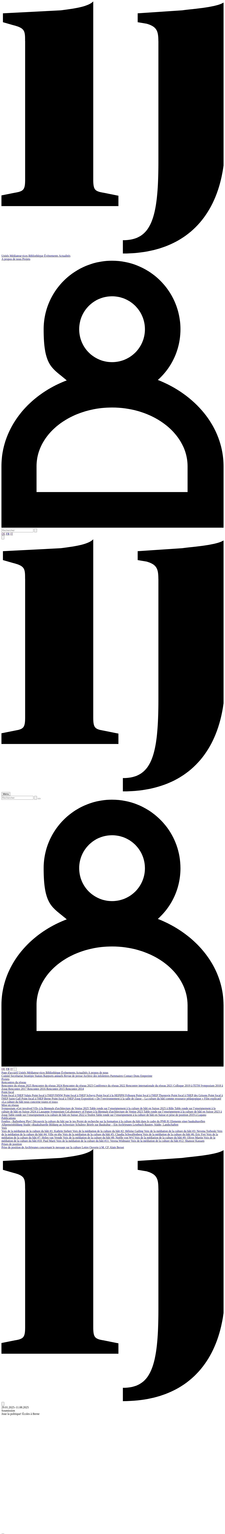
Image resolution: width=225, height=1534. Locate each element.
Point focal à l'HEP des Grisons (189, 1095)
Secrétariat (17, 1075)
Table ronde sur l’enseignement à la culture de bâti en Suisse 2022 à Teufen (52, 1114)
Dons (136, 1075)
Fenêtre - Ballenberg (13, 1121)
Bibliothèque (36, 255)
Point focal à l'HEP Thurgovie (153, 1095)
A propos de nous (11, 259)
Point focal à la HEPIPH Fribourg (116, 1095)
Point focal (7, 1092)
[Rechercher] (17, 530)
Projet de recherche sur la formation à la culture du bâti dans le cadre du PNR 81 (123, 1121)
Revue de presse (73, 1075)
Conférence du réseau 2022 (110, 1085)
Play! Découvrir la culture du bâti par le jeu (51, 1121)
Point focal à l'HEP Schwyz (80, 1095)
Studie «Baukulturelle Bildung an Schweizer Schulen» (55, 1124)
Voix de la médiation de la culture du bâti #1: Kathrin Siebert (36, 1131)
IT (11, 533)
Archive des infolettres (96, 1075)
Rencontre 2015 (55, 1088)
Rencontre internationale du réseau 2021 (149, 1085)
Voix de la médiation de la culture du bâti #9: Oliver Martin (169, 1137)
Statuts (39, 1075)
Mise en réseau (10, 1105)
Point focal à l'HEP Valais (16, 1095)
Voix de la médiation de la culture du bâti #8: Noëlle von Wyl (98, 1137)
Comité (6, 1075)
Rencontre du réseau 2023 (78, 1085)
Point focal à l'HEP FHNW (48, 1095)
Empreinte (146, 1075)
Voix (4, 1127)
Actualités (64, 255)
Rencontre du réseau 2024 (47, 1085)
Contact (129, 1075)
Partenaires (117, 1075)
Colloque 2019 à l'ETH (187, 1085)
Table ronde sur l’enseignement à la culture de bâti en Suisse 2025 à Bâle (132, 1108)
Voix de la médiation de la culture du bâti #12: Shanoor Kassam (167, 1140)
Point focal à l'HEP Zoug (66, 1098)
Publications (8, 1118)
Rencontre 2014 (74, 1088)
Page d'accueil (10, 1072)
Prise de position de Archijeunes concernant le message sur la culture (41, 1147)
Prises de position (11, 1144)
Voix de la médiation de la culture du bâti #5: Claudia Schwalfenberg (103, 1134)
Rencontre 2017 (17, 1088)
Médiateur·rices (19, 255)
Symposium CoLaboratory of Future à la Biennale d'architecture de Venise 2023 (97, 1111)
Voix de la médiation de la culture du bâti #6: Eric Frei (174, 1134)
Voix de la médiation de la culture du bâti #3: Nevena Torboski (180, 1131)
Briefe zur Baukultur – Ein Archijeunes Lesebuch (115, 1124)
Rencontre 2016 (37, 1088)
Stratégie (29, 1075)
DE (3, 533)
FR (8, 533)
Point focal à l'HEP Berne (36, 1098)
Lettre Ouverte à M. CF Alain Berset (103, 1147)
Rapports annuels (53, 1075)
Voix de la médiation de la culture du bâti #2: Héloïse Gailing (108, 1131)
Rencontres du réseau (13, 1082)
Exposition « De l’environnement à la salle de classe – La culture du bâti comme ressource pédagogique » (142, 1098)
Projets (26, 259)
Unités (5, 255)
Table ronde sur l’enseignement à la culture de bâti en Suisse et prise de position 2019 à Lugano (151, 1114)
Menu (6, 794)
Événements (51, 255)
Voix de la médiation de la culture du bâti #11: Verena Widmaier (93, 1140)
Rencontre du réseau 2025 (16, 1085)
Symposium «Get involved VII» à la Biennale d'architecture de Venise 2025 (45, 1108)
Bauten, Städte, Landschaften (161, 1124)
